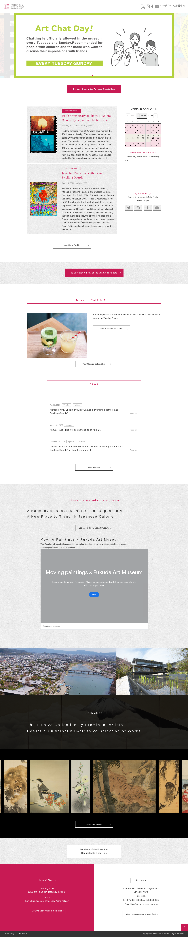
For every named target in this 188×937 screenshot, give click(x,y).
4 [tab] (98, 75)
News (109, 8)
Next (152, 115)
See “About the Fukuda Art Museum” (94, 528)
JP (149, 3)
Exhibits (122, 8)
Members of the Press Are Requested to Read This (94, 851)
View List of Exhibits (72, 245)
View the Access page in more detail (141, 914)
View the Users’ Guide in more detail (47, 911)
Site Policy (21, 934)
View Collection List (94, 824)
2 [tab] (92, 75)
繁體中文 (180, 3)
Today (142, 115)
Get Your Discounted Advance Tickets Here (94, 89)
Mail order (138, 8)
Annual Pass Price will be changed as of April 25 (75, 430)
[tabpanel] (94, 45)
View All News (94, 467)
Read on (133, 413)
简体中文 (167, 3)
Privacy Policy (9, 934)
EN (157, 3)
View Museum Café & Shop (111, 328)
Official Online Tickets (164, 8)
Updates (66, 405)
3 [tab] (95, 75)
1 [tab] (89, 75)
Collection (94, 8)
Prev (130, 115)
